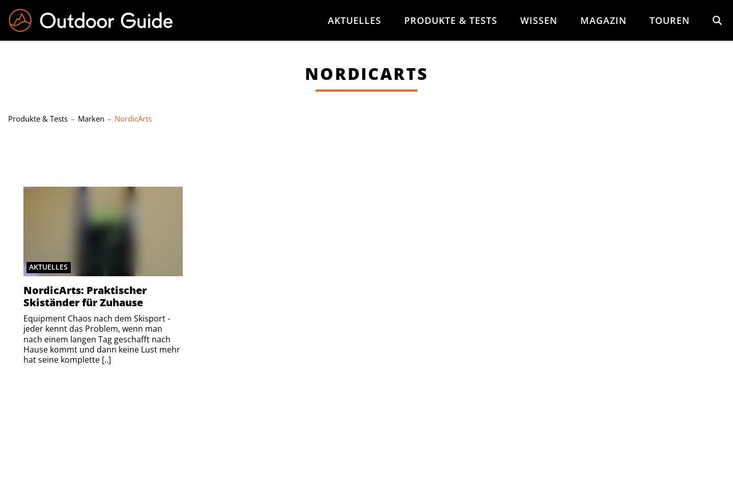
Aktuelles (354, 20)
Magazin (603, 20)
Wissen (538, 20)
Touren (670, 20)
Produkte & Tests (450, 20)
